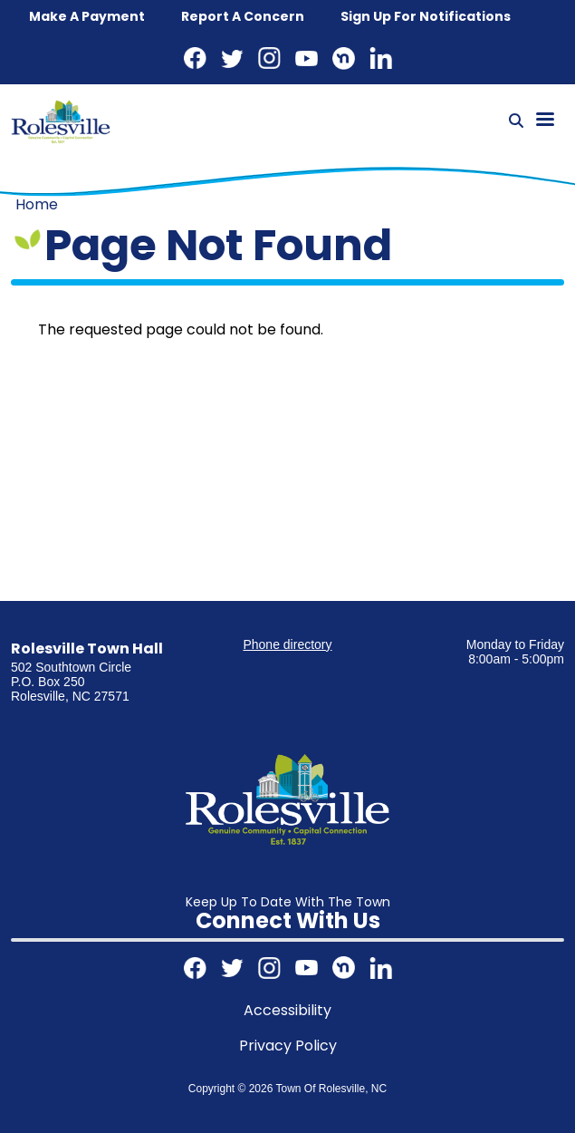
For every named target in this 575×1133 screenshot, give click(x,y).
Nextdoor (343, 58)
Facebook (195, 58)
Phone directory (287, 644)
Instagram (269, 58)
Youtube (306, 58)
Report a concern (242, 16)
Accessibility (287, 1010)
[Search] (516, 121)
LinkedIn (380, 58)
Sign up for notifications (425, 16)
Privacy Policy (288, 1045)
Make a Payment (87, 16)
